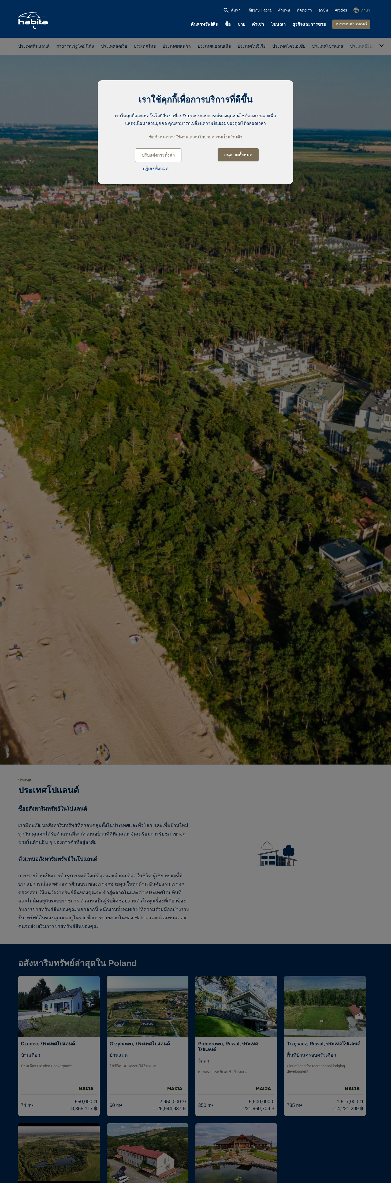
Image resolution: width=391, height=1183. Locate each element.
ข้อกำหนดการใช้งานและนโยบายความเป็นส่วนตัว (195, 137)
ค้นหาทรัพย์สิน (204, 24)
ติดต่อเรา (304, 10)
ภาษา (365, 10)
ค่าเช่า (258, 24)
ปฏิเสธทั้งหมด (156, 168)
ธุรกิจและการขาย (309, 24)
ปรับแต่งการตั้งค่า (158, 155)
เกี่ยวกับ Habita (259, 10)
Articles (341, 10)
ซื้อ (228, 24)
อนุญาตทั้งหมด (238, 155)
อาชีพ (323, 10)
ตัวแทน (284, 10)
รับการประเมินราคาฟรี (351, 24)
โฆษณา (278, 24)
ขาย (241, 24)
